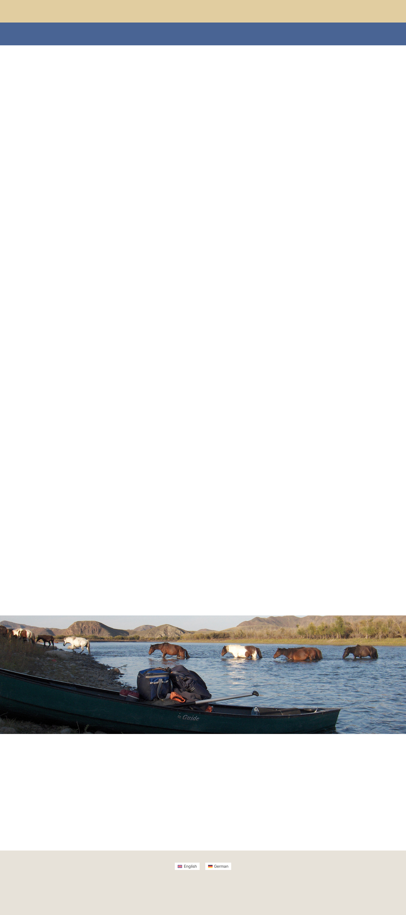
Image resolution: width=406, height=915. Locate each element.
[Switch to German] (218, 866)
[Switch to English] (187, 866)
